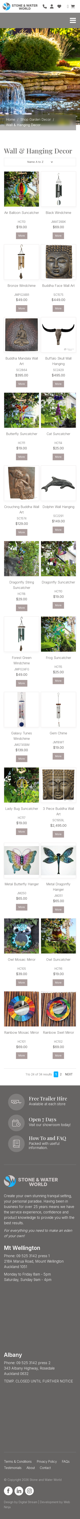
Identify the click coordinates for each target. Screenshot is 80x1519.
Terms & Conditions (18, 1462)
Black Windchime (58, 213)
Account (52, 6)
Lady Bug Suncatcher (21, 809)
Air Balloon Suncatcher (21, 213)
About (31, 1468)
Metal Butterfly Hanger (22, 884)
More (21, 235)
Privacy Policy (47, 1462)
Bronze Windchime (21, 285)
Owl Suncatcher (58, 959)
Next (69, 1074)
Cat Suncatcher (58, 434)
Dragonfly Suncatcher (58, 582)
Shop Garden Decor (35, 119)
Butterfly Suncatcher (21, 434)
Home (10, 119)
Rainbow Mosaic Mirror (21, 1032)
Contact (45, 1468)
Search (66, 6)
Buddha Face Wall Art (58, 285)
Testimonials (13, 1468)
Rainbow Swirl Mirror (58, 1032)
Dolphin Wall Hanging (58, 507)
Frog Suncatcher (58, 658)
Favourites (59, 6)
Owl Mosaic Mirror (21, 959)
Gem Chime (58, 733)
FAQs (66, 1462)
